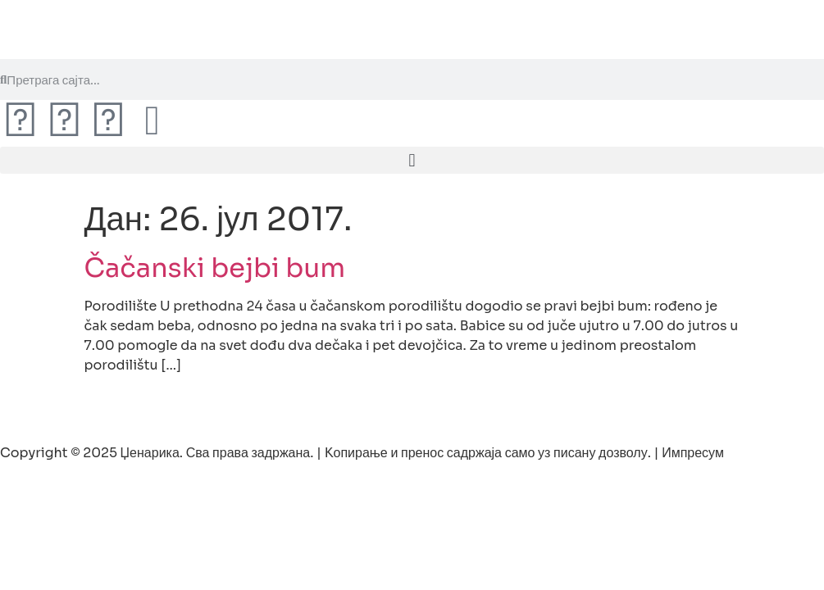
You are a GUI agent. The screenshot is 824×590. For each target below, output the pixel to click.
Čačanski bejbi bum (215, 268)
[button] (412, 160)
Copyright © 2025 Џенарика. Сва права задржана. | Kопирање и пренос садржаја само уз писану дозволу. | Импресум (362, 452)
